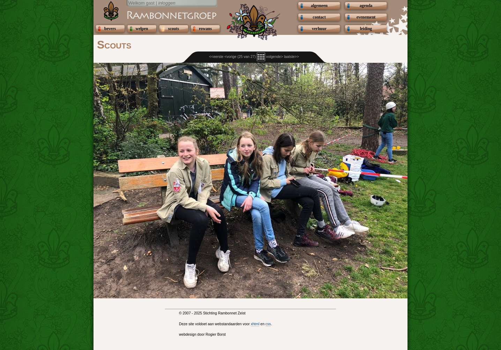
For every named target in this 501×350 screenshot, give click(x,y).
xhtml (255, 324)
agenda (366, 5)
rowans (205, 28)
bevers (110, 28)
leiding (366, 28)
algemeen (319, 5)
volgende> (274, 57)
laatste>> (291, 57)
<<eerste (216, 57)
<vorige (230, 57)
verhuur (319, 28)
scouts (173, 28)
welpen (142, 28)
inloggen (166, 3)
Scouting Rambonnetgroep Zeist (155, 14)
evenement (366, 17)
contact (319, 17)
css (268, 324)
